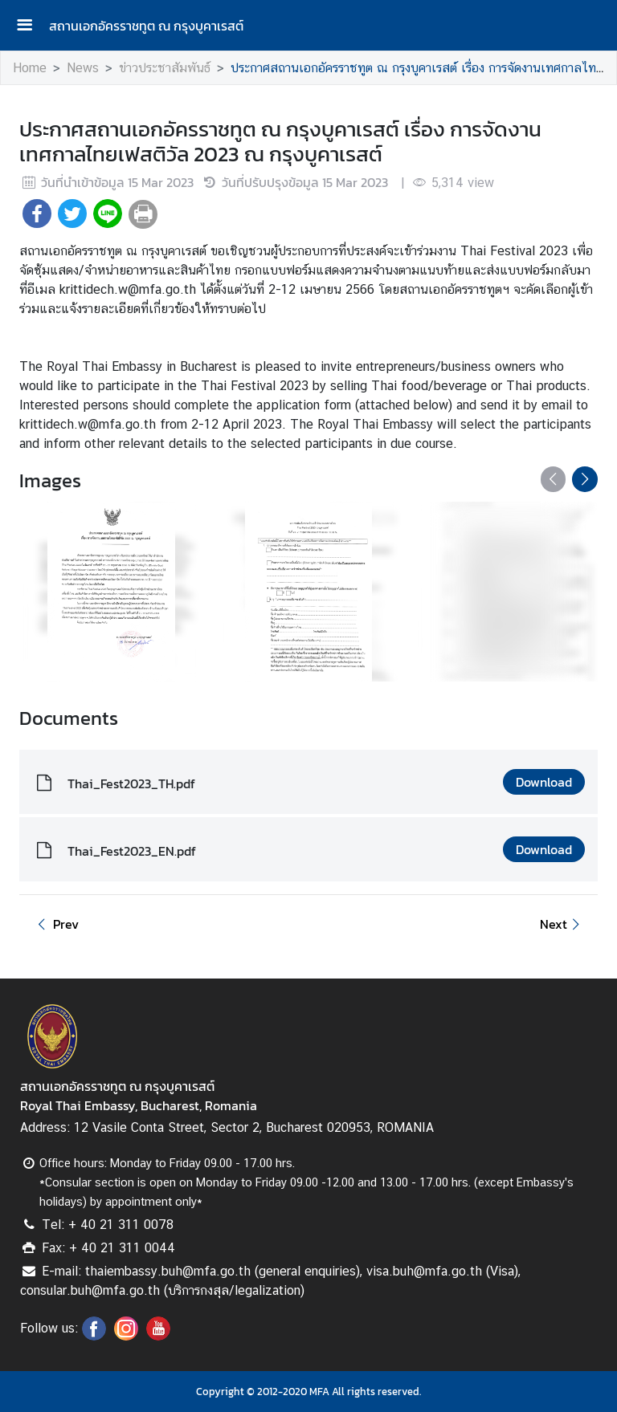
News (83, 67)
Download (544, 781)
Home (30, 67)
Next (562, 924)
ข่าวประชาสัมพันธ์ (164, 67)
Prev (55, 924)
